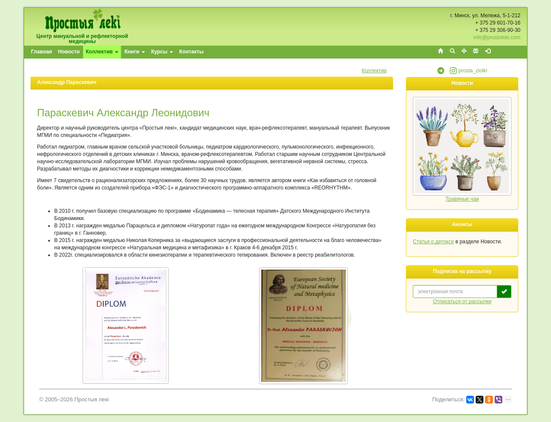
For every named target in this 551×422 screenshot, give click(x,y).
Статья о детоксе (433, 242)
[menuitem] (42, 52)
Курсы (162, 52)
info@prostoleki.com (497, 37)
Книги (134, 52)
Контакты (191, 52)
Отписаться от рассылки (462, 301)
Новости (69, 52)
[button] (440, 72)
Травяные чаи (462, 199)
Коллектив (102, 52)
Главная (41, 52)
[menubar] (117, 52)
